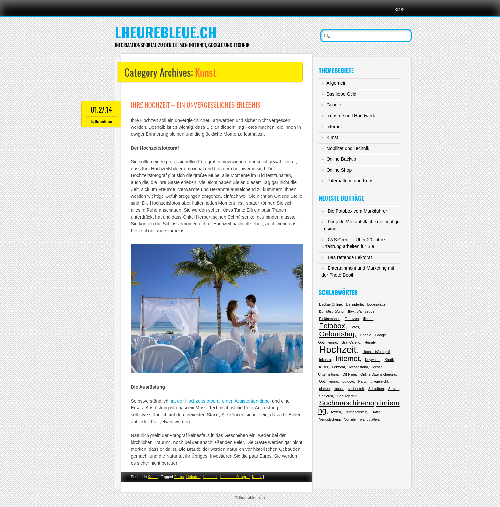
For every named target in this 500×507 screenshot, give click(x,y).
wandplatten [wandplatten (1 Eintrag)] (369, 419)
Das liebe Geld (341, 94)
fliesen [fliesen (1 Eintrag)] (368, 319)
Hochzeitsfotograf (235, 477)
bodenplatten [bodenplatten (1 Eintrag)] (377, 304)
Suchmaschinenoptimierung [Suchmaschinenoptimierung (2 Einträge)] (358, 407)
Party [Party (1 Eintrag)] (362, 381)
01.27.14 (101, 109)
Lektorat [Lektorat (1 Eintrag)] (338, 367)
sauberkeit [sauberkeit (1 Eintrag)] (356, 389)
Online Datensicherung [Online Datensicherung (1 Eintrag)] (378, 374)
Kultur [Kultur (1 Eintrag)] (323, 367)
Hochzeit (210, 477)
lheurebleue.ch (165, 32)
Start (400, 9)
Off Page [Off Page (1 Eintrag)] (349, 374)
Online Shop (339, 170)
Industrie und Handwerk (350, 115)
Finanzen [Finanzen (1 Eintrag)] (352, 319)
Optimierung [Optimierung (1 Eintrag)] (328, 381)
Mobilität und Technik (347, 148)
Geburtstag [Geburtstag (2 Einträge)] (336, 334)
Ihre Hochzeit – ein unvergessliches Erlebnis (195, 105)
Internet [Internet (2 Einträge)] (347, 359)
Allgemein (336, 83)
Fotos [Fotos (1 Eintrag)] (354, 327)
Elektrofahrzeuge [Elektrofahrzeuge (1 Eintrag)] (361, 311)
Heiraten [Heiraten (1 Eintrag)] (371, 342)
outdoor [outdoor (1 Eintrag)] (348, 381)
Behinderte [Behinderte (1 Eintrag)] (354, 304)
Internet (334, 126)
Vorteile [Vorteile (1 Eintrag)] (350, 419)
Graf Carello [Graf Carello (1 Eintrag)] (350, 342)
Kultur (257, 477)
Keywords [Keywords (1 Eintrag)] (372, 360)
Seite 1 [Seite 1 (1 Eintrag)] (393, 389)
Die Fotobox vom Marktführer (357, 211)
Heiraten (193, 477)
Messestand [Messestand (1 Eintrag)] (358, 367)
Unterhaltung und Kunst (350, 180)
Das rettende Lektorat (350, 257)
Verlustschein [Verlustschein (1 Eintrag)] (329, 419)
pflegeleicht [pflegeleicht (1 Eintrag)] (379, 381)
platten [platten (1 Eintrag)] (324, 389)
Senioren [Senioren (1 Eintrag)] (326, 396)
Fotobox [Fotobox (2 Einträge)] (332, 326)
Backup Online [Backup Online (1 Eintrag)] (330, 304)
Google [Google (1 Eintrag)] (365, 335)
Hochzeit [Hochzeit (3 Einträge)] (337, 349)
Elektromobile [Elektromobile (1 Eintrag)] (329, 319)
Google (333, 104)
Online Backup (341, 159)
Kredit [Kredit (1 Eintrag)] (389, 360)
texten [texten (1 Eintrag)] (336, 412)
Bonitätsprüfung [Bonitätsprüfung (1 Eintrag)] (331, 311)
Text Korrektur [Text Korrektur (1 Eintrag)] (356, 412)
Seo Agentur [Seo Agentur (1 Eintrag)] (346, 396)
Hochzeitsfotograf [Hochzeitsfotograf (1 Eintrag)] (376, 352)
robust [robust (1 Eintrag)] (339, 389)
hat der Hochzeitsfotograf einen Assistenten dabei (220, 400)
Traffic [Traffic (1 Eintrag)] (375, 412)
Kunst (152, 477)
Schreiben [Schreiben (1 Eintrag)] (376, 389)
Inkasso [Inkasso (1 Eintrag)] (325, 360)
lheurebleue (103, 121)
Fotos (179, 477)
